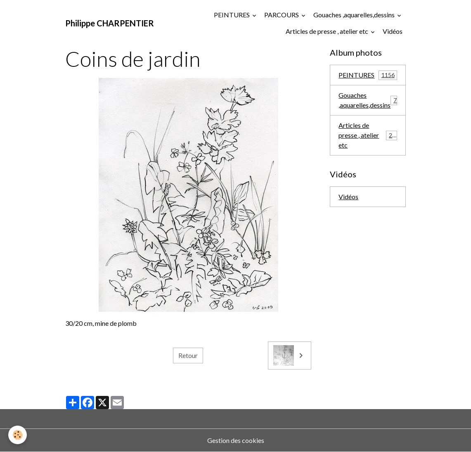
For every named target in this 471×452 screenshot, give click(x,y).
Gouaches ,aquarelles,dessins (354, 15)
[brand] (109, 23)
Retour (188, 355)
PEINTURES (232, 15)
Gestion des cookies (235, 440)
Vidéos (392, 31)
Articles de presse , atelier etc (327, 31)
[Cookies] (17, 435)
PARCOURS (282, 15)
